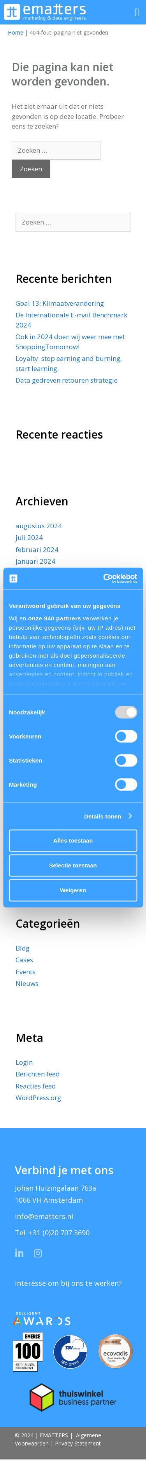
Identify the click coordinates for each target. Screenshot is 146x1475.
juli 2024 (29, 537)
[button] (137, 12)
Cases (24, 959)
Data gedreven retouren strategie (67, 380)
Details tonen (102, 816)
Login (24, 1062)
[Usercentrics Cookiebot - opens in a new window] (104, 578)
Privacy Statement (78, 1443)
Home (15, 32)
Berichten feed (38, 1073)
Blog (23, 948)
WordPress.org (38, 1097)
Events (25, 971)
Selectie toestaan (73, 865)
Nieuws (27, 983)
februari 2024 (37, 549)
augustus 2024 (39, 525)
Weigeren (73, 890)
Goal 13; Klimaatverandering (60, 303)
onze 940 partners (54, 618)
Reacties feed (36, 1085)
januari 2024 (35, 561)
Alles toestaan (73, 840)
